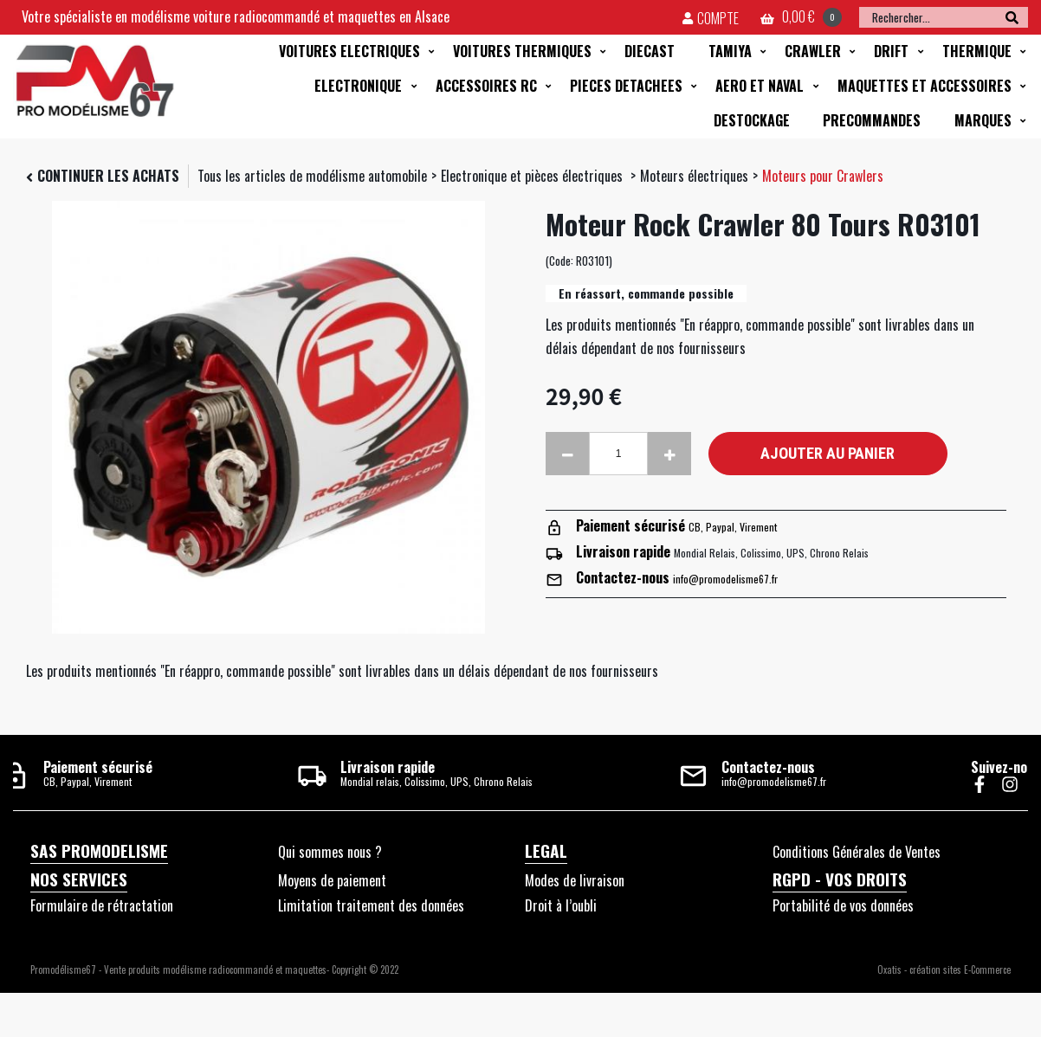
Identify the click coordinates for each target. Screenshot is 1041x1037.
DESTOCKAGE (752, 120)
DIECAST (649, 51)
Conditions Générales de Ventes (857, 851)
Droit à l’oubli (561, 905)
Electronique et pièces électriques (533, 175)
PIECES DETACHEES (626, 85)
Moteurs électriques (694, 175)
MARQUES (983, 120)
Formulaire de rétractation (101, 905)
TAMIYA (730, 51)
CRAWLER (813, 51)
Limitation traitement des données (371, 905)
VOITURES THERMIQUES (522, 51)
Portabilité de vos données (843, 905)
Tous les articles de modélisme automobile (312, 175)
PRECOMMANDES (872, 120)
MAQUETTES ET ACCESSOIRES (924, 85)
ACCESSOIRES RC (486, 85)
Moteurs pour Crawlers (822, 175)
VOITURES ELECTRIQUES (349, 51)
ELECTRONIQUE (358, 85)
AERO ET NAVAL (759, 85)
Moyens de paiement (332, 880)
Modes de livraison (574, 880)
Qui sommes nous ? (330, 851)
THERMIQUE (977, 51)
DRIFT (891, 51)
